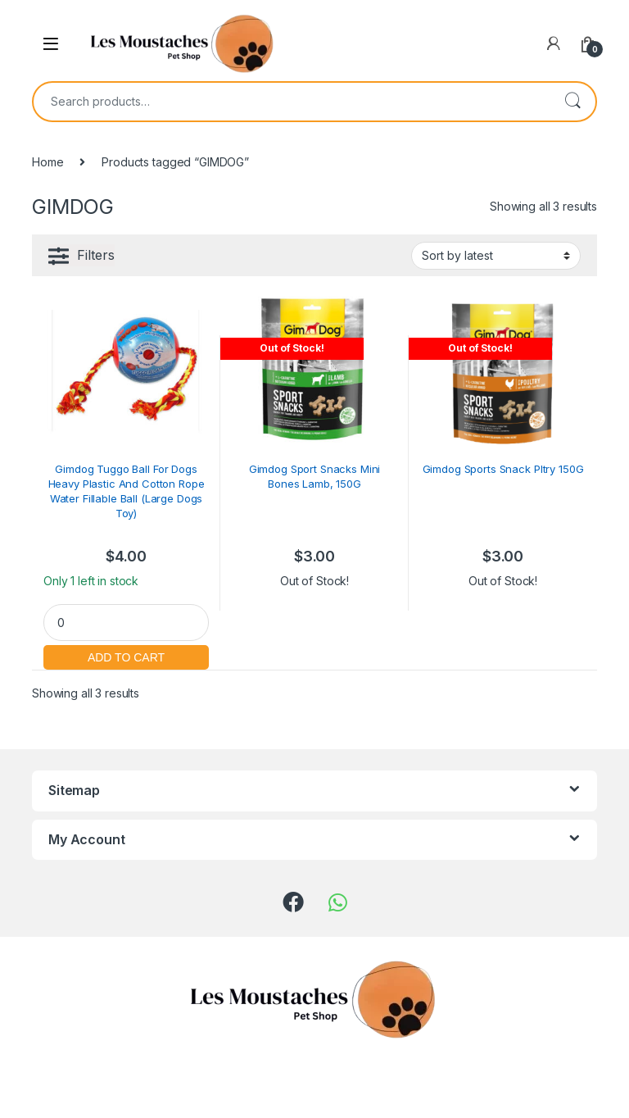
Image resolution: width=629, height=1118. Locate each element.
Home (47, 162)
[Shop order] (496, 256)
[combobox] (292, 101)
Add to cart (126, 655)
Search (572, 101)
